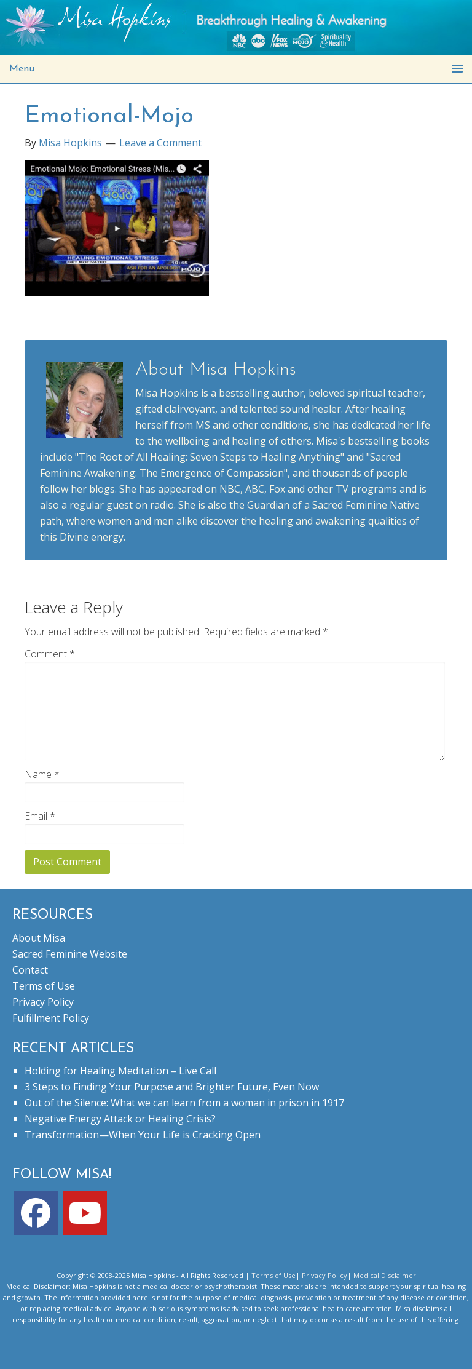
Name (42, 774)
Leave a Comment (160, 142)
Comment (50, 654)
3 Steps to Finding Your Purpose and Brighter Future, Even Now (172, 1086)
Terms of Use (43, 986)
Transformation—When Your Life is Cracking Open (143, 1134)
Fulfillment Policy (50, 1018)
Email (40, 816)
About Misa (38, 938)
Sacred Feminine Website (69, 954)
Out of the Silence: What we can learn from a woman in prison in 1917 (184, 1102)
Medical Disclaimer (384, 1275)
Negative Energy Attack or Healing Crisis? (120, 1118)
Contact (30, 970)
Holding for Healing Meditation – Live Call (120, 1070)
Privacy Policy (43, 1002)
